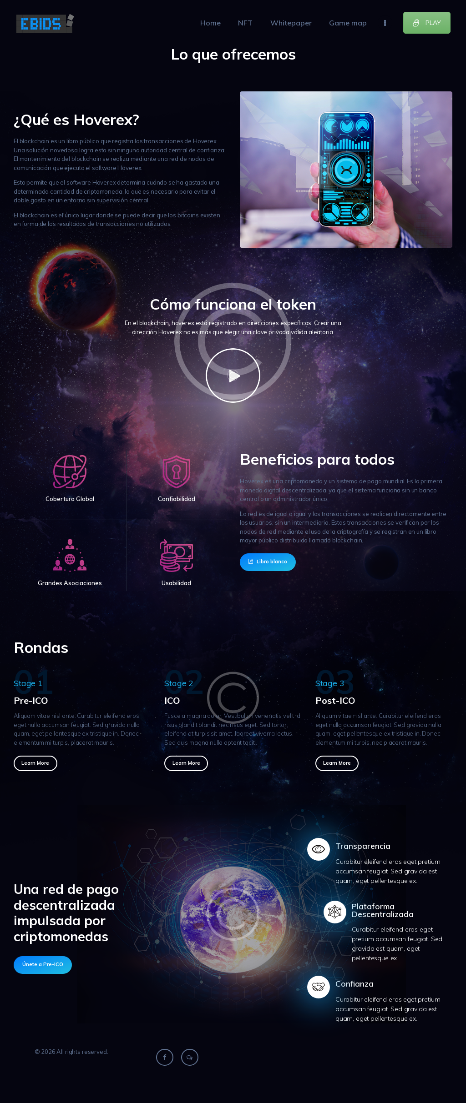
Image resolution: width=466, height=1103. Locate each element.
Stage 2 (178, 683)
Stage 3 (329, 683)
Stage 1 (28, 683)
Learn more (35, 763)
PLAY (427, 23)
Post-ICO (335, 700)
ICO (172, 700)
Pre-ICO (31, 700)
